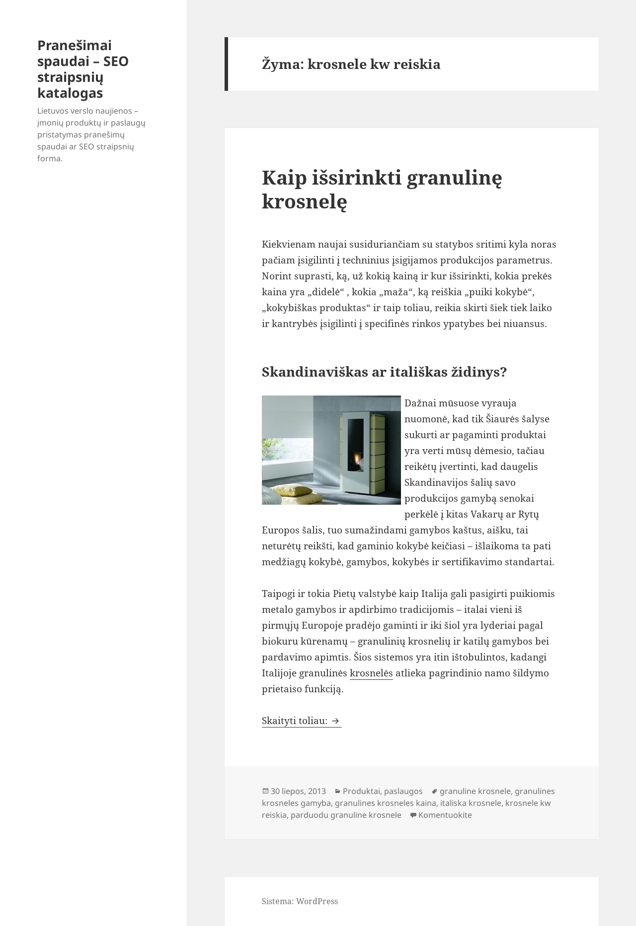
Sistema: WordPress (300, 901)
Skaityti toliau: (302, 720)
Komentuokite (445, 814)
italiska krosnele (470, 802)
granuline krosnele (475, 791)
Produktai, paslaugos (383, 791)
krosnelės (371, 672)
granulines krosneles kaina (385, 802)
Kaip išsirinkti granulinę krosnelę (382, 189)
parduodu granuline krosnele (346, 814)
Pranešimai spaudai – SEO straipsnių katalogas (83, 69)
